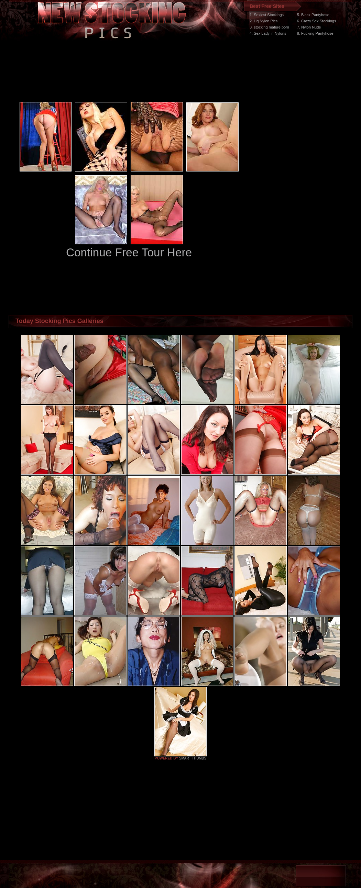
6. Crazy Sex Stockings (316, 21)
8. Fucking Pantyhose (315, 33)
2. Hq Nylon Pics (263, 21)
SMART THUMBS (192, 758)
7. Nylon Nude (309, 27)
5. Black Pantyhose (313, 15)
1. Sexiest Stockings (267, 15)
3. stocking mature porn (269, 27)
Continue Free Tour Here (129, 252)
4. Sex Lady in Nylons (268, 33)
